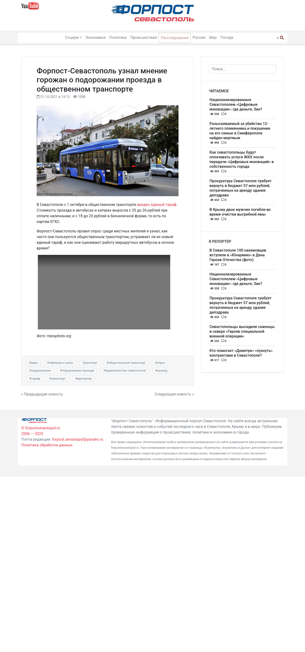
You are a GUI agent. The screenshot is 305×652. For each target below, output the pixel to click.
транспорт (58, 378)
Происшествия (144, 37)
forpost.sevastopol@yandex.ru (77, 439)
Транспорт (89, 362)
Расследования (174, 37)
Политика (117, 37)
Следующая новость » (174, 394)
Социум (72, 37)
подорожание (41, 370)
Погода (227, 37)
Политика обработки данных (47, 445)
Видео (33, 362)
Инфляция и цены (60, 362)
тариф (35, 378)
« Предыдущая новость (42, 394)
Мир (213, 37)
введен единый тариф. (157, 204)
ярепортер (84, 378)
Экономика (95, 37)
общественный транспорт (127, 362)
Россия (198, 37)
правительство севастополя (125, 370)
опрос (161, 362)
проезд (162, 370)
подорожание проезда (78, 370)
